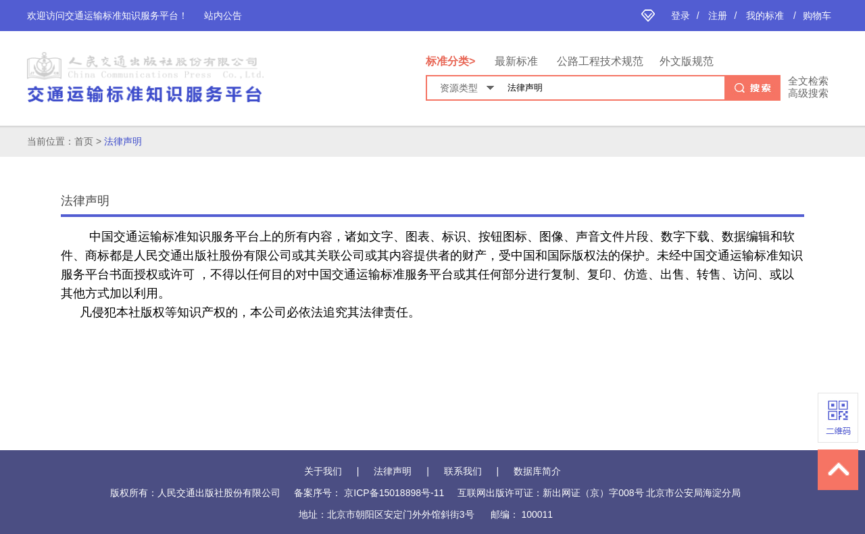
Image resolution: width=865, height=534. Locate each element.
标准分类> (452, 61)
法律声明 (123, 141)
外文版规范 (687, 61)
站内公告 (223, 15)
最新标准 (516, 61)
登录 (680, 15)
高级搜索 (808, 93)
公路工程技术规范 (600, 61)
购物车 (817, 15)
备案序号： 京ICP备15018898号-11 (369, 492)
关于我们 (323, 471)
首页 (83, 141)
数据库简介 (537, 471)
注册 (717, 15)
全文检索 (808, 81)
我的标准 (765, 15)
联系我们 (463, 471)
